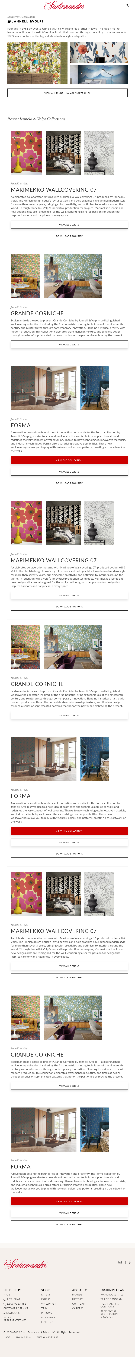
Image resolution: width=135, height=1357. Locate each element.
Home (7, 1336)
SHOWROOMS (12, 1313)
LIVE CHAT (13, 1299)
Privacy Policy (23, 1336)
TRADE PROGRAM (112, 1299)
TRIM (44, 1308)
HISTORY (77, 1299)
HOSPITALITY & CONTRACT (110, 1305)
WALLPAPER (48, 1303)
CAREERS (77, 1308)
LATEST (45, 1294)
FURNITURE (48, 1317)
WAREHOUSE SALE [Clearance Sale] (112, 1294)
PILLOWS (46, 1313)
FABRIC (45, 1299)
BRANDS (77, 1294)
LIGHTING (47, 1322)
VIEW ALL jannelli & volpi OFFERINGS (67, 93)
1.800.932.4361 (16, 1303)
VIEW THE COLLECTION (69, 460)
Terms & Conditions (47, 1336)
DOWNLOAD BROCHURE (69, 236)
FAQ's (7, 1294)
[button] (127, 5)
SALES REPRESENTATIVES (15, 1319)
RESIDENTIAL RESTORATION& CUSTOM (109, 1313)
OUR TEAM (79, 1303)
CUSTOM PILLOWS (112, 1290)
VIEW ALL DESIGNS (69, 224)
